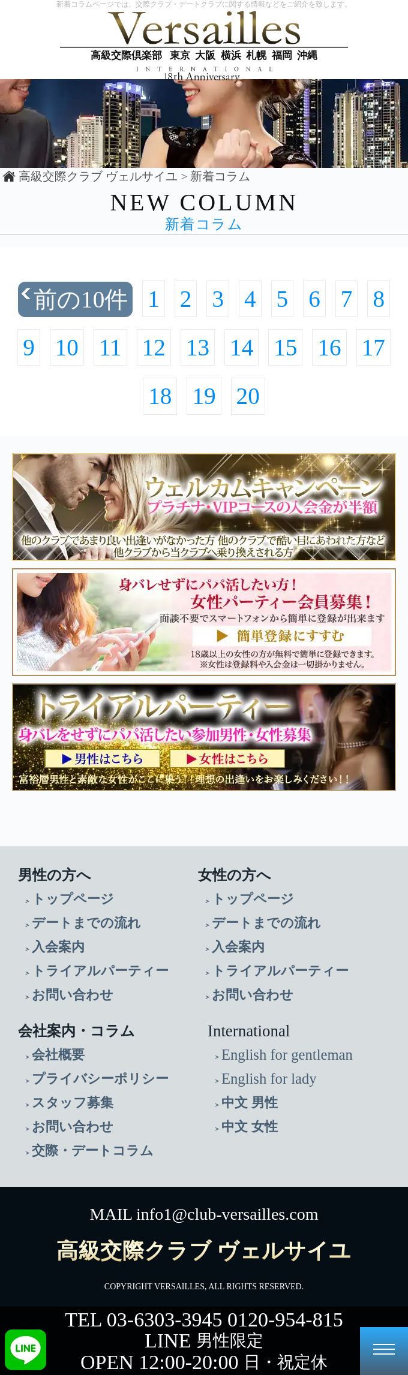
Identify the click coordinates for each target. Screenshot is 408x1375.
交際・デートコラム (93, 1150)
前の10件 (81, 299)
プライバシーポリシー (100, 1078)
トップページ (73, 898)
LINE (204, 1340)
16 (329, 347)
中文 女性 (249, 1126)
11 (110, 347)
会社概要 (58, 1054)
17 (373, 347)
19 (203, 396)
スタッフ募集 (72, 1102)
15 (285, 347)
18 (160, 396)
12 (154, 347)
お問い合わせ (72, 994)
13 (197, 347)
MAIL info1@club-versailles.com (204, 1214)
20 (248, 396)
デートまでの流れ (86, 922)
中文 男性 (249, 1102)
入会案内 (58, 946)
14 (241, 347)
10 (67, 347)
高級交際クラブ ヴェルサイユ (98, 176)
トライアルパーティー (100, 970)
